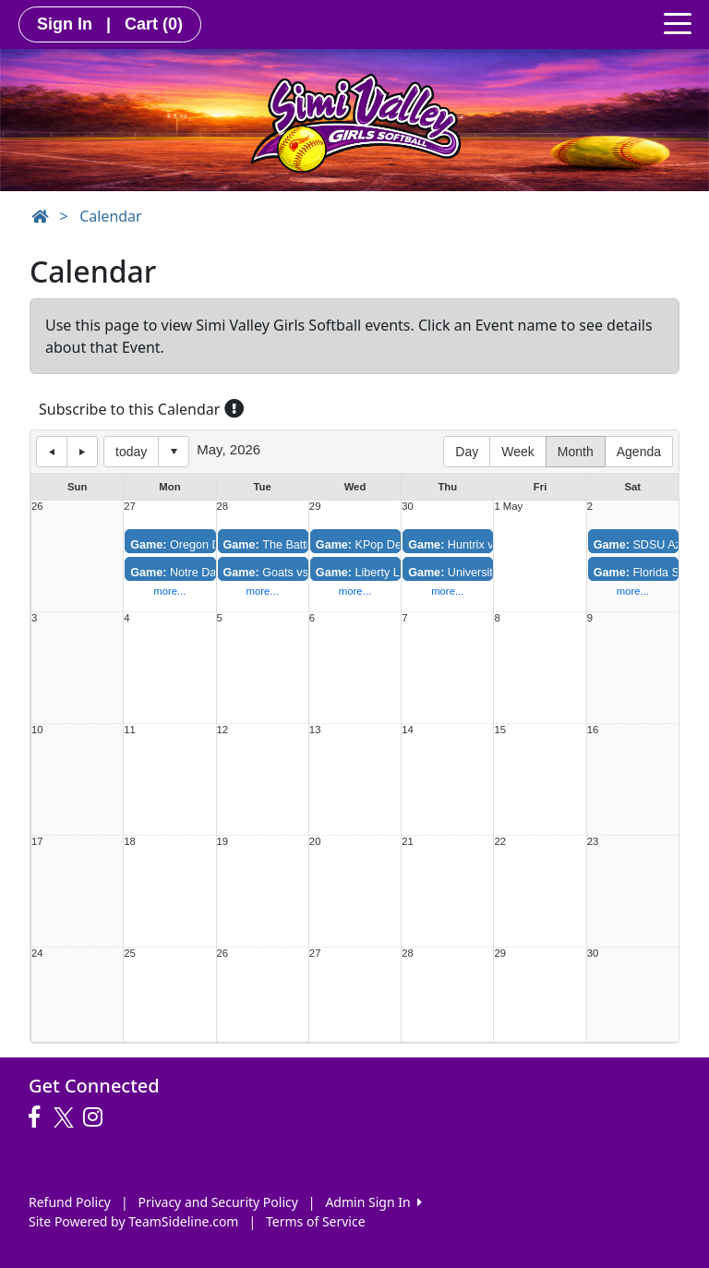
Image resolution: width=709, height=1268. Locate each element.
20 (315, 842)
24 (37, 953)
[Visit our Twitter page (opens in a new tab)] (66, 1117)
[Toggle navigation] (678, 22)
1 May (508, 506)
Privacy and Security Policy (218, 1202)
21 (408, 842)
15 (500, 730)
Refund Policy (70, 1202)
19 (223, 842)
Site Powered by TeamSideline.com (133, 1221)
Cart (154, 24)
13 (315, 730)
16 (593, 730)
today (131, 451)
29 (315, 506)
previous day (51, 451)
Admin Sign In (373, 1202)
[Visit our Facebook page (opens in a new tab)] (39, 1117)
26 (37, 506)
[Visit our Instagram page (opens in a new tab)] (97, 1117)
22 (500, 842)
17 (37, 842)
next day (82, 451)
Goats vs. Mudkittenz (297, 572)
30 (408, 506)
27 (130, 506)
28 (223, 506)
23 (593, 842)
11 (130, 730)
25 (130, 953)
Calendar (110, 216)
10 (37, 730)
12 (223, 730)
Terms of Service (316, 1221)
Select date (173, 451)
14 (408, 730)
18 (130, 842)
